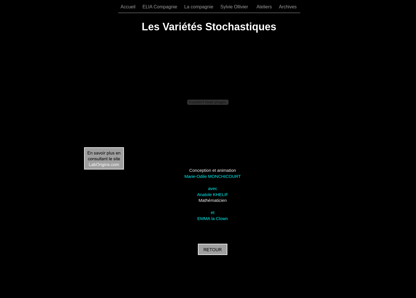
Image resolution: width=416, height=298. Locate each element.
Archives (287, 6)
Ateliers (265, 6)
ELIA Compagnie (160, 6)
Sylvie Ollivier (235, 6)
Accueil (128, 6)
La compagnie (199, 6)
